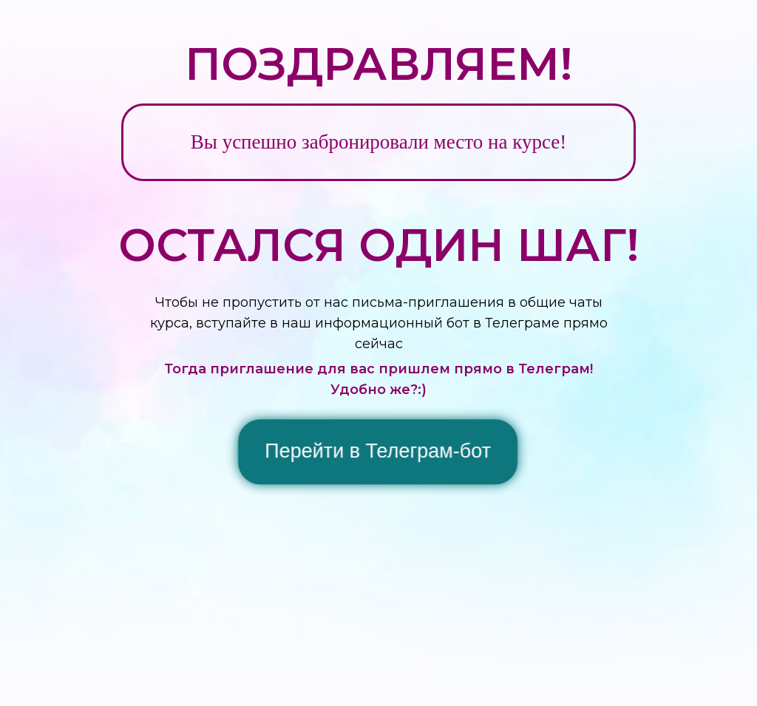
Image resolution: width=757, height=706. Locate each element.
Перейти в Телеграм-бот (378, 452)
